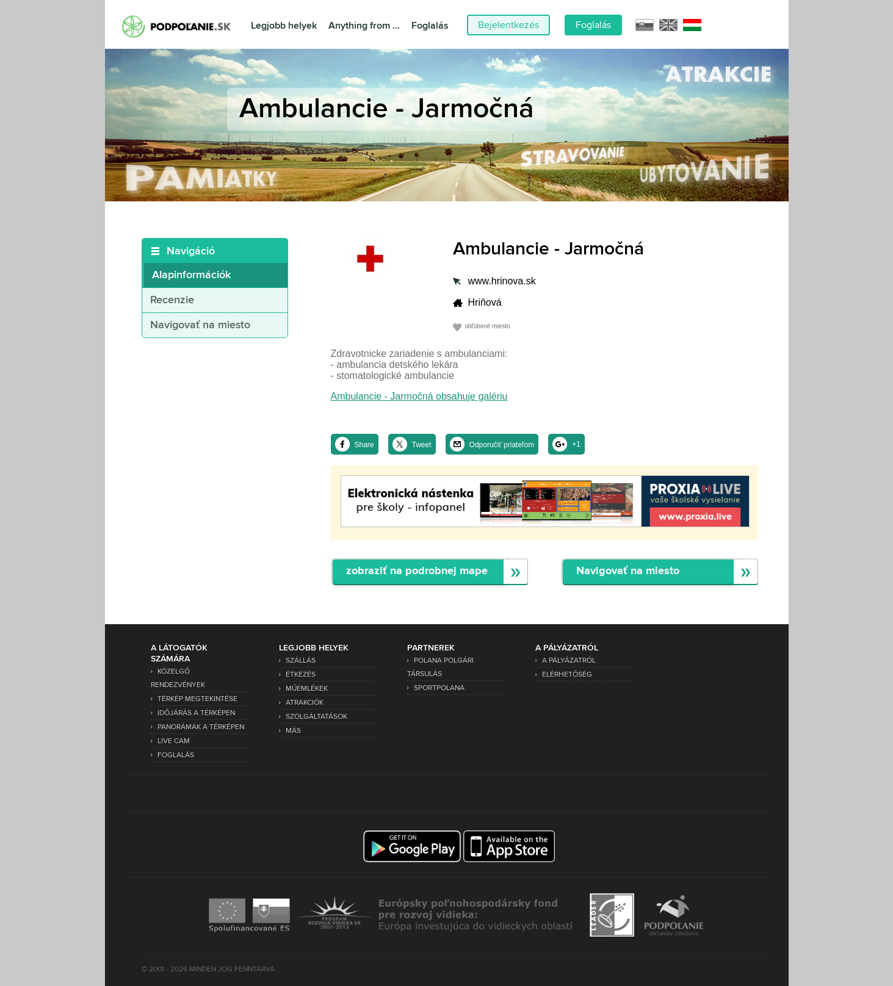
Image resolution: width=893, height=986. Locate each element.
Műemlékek (307, 688)
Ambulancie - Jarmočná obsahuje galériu (419, 396)
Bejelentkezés (508, 25)
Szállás (301, 660)
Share (364, 445)
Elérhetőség (567, 674)
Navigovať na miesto (200, 325)
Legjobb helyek (284, 26)
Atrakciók (305, 702)
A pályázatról (569, 660)
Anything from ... (364, 26)
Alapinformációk (191, 275)
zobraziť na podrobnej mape (417, 571)
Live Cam (173, 741)
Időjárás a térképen (196, 713)
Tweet (422, 444)
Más (293, 730)
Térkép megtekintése (197, 699)
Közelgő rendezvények (178, 678)
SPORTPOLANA (439, 688)
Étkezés (301, 674)
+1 (576, 444)
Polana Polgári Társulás (440, 667)
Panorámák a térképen (200, 727)
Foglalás (430, 26)
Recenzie (172, 300)
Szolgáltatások (316, 716)
